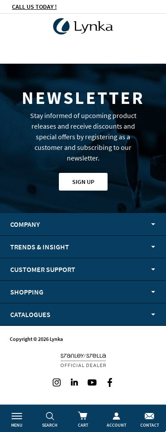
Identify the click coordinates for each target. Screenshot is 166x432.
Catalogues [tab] (30, 314)
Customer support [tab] (42, 269)
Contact (149, 425)
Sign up (83, 182)
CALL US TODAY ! (34, 7)
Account (116, 425)
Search (50, 425)
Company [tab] (25, 224)
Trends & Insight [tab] (39, 246)
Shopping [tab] (26, 291)
